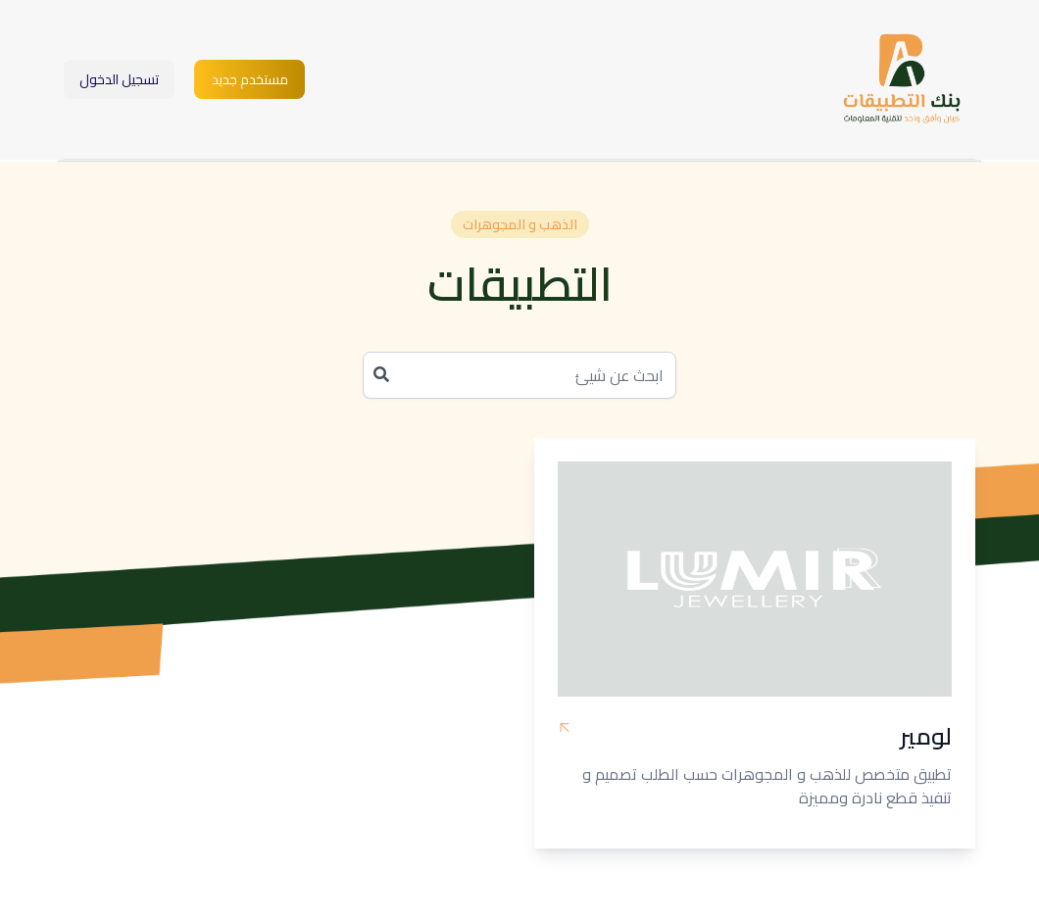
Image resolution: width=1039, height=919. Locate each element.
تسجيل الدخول (119, 79)
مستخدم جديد (250, 79)
